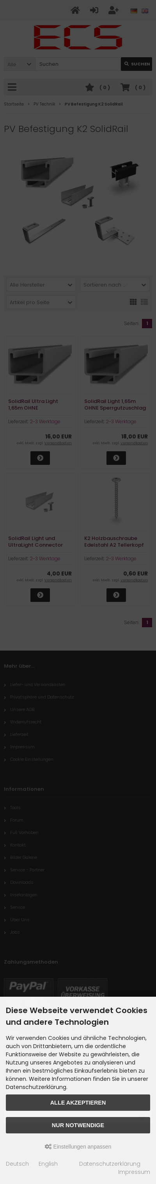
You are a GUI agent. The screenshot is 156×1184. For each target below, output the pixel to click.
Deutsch (17, 1164)
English (48, 1164)
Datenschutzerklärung (109, 1164)
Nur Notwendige (78, 1125)
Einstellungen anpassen (78, 1147)
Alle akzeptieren (78, 1103)
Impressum (134, 1172)
